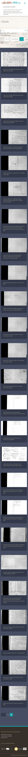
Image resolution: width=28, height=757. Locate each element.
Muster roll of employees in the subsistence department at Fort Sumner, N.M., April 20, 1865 (13, 519)
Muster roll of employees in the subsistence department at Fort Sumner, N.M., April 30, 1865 (13, 491)
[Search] (12, 30)
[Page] (3, 714)
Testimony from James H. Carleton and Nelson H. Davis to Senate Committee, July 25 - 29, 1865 (13, 546)
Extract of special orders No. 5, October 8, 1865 (14, 652)
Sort (22, 39)
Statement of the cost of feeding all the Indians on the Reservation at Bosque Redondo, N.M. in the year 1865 (12, 257)
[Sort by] (7, 39)
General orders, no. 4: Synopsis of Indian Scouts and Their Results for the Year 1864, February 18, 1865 (13, 200)
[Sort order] (14, 39)
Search (25, 30)
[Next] (11, 714)
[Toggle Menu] (25, 3)
